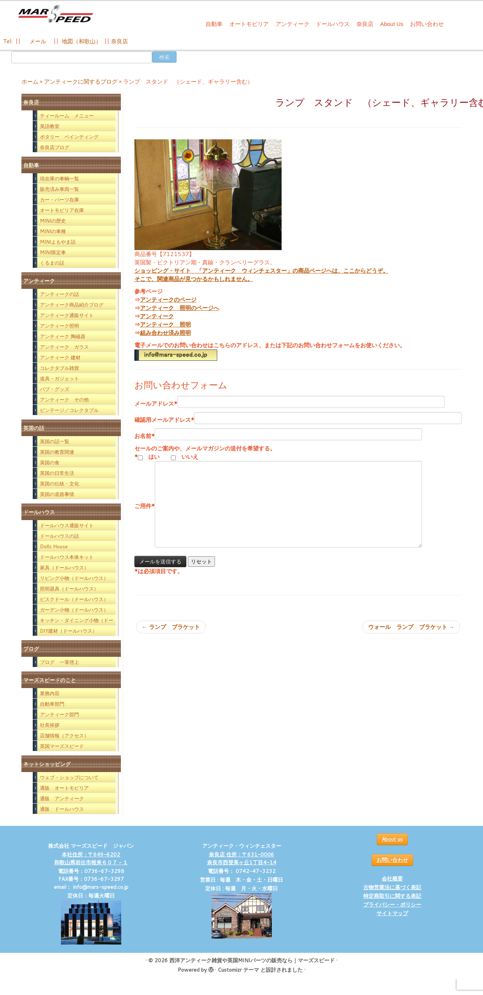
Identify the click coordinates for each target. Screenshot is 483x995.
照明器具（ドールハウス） (69, 588)
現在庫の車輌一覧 (59, 178)
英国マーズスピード (62, 746)
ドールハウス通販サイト (67, 525)
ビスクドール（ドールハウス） (74, 599)
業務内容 (49, 693)
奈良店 (365, 24)
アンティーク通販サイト (67, 315)
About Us (392, 24)
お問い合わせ (427, 24)
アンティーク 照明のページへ (179, 308)
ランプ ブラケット (171, 627)
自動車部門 (52, 703)
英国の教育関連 (57, 452)
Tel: (8, 41)
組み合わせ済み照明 (165, 333)
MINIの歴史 (53, 220)
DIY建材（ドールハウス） (68, 630)
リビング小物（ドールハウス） (74, 578)
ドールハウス (333, 24)
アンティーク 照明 (165, 324)
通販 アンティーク (62, 798)
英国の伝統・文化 (59, 483)
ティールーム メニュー (67, 115)
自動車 (214, 24)
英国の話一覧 (54, 441)
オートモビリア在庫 (62, 210)
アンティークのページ (168, 300)
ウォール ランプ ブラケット (411, 627)
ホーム (29, 81)
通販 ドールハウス (62, 809)
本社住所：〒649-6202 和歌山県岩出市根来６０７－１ (91, 858)
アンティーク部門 (59, 714)
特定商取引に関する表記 (392, 896)
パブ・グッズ (54, 389)
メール (37, 41)
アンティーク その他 (64, 399)
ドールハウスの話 (59, 536)
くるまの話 (52, 262)
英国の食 (49, 462)
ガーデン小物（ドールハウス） (74, 609)
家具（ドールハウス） (64, 567)
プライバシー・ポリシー (392, 904)
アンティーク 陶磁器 (62, 336)
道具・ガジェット (59, 378)
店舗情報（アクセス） (64, 735)
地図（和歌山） (81, 41)
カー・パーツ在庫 (59, 199)
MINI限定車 (53, 252)
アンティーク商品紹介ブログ (72, 304)
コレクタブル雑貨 (59, 368)
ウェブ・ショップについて (69, 777)
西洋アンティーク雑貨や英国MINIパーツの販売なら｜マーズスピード (252, 960)
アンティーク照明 (59, 325)
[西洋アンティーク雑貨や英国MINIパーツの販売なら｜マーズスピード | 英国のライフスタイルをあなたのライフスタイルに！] (55, 14)
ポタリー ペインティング (69, 136)
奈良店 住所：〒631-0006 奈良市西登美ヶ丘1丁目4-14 (241, 858)
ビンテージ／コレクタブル (69, 410)
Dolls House (54, 546)
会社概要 (392, 878)
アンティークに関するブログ (80, 81)
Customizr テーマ (238, 970)
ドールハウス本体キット (67, 557)
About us (392, 839)
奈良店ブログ (54, 147)
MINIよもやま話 (58, 241)
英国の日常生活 (57, 473)
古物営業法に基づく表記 (392, 887)
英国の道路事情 (57, 494)
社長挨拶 (49, 725)
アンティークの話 (59, 294)
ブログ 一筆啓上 (59, 662)
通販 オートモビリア (64, 787)
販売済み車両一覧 (59, 189)
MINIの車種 (53, 231)
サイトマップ (392, 913)
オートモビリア (249, 24)
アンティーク (292, 24)
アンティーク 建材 (60, 357)
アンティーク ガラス (64, 346)
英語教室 (49, 126)
